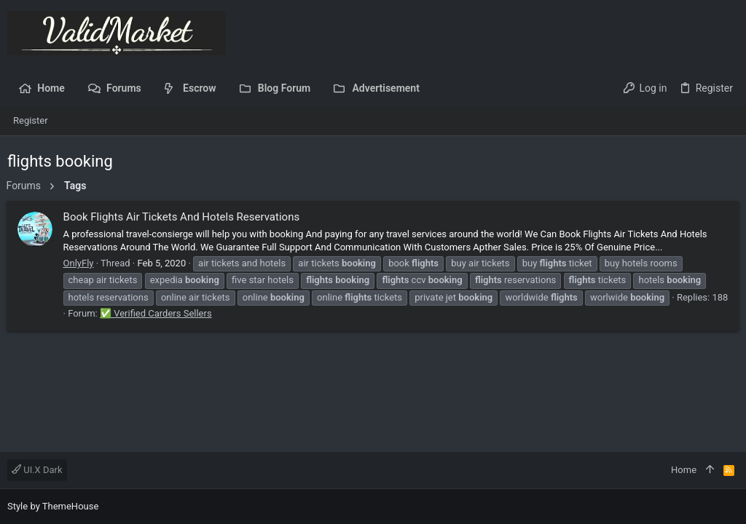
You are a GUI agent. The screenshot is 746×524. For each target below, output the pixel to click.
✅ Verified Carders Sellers (175, 313)
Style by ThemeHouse (52, 506)
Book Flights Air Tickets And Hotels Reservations (182, 216)
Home (683, 469)
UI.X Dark (37, 469)
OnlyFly (79, 263)
